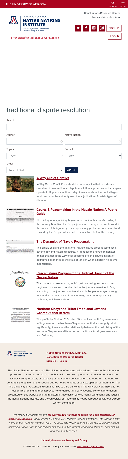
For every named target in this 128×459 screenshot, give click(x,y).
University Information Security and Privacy (64, 440)
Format (69, 149)
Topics (10, 149)
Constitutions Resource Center (102, 13)
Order (9, 163)
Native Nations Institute (106, 17)
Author (10, 135)
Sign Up (113, 28)
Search (10, 120)
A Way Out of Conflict (52, 178)
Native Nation (73, 135)
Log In (114, 36)
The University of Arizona (90, 446)
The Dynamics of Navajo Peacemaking (65, 242)
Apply (71, 170)
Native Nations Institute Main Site (66, 353)
